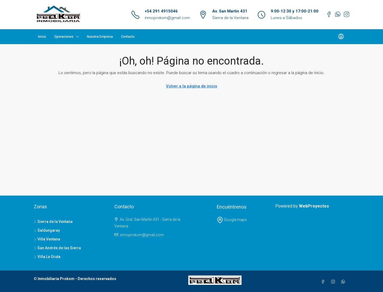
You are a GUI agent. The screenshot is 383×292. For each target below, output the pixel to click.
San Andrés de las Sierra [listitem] (57, 248)
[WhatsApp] (344, 282)
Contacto (128, 37)
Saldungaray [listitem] (47, 230)
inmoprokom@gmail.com (167, 17)
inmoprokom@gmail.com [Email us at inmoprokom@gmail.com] (142, 235)
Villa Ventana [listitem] (47, 239)
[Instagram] (334, 282)
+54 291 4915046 (161, 11)
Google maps (232, 220)
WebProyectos (314, 206)
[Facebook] (324, 282)
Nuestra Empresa (100, 37)
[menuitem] (341, 36)
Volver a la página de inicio (191, 86)
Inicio (42, 37)
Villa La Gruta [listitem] (47, 257)
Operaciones (63, 37)
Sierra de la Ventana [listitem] (53, 221)
